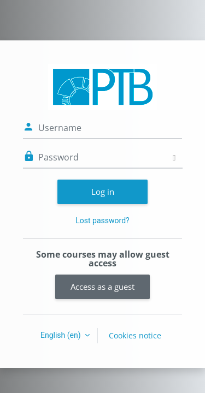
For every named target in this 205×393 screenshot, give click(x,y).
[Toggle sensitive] (174, 157)
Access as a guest (102, 286)
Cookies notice (135, 335)
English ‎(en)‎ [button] (61, 335)
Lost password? (102, 220)
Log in (102, 191)
